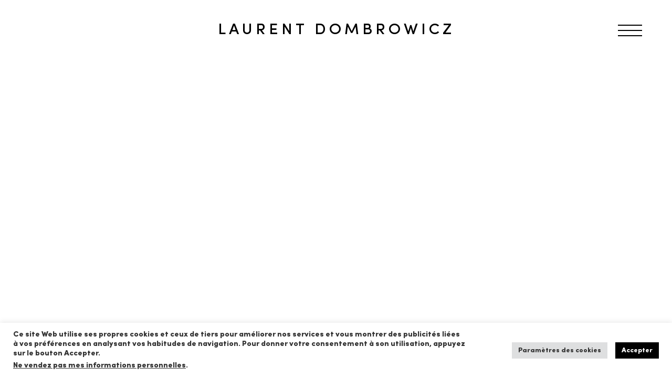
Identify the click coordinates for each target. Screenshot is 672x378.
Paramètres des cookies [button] (559, 350)
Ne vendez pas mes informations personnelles (99, 366)
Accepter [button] (637, 350)
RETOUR (43, 81)
